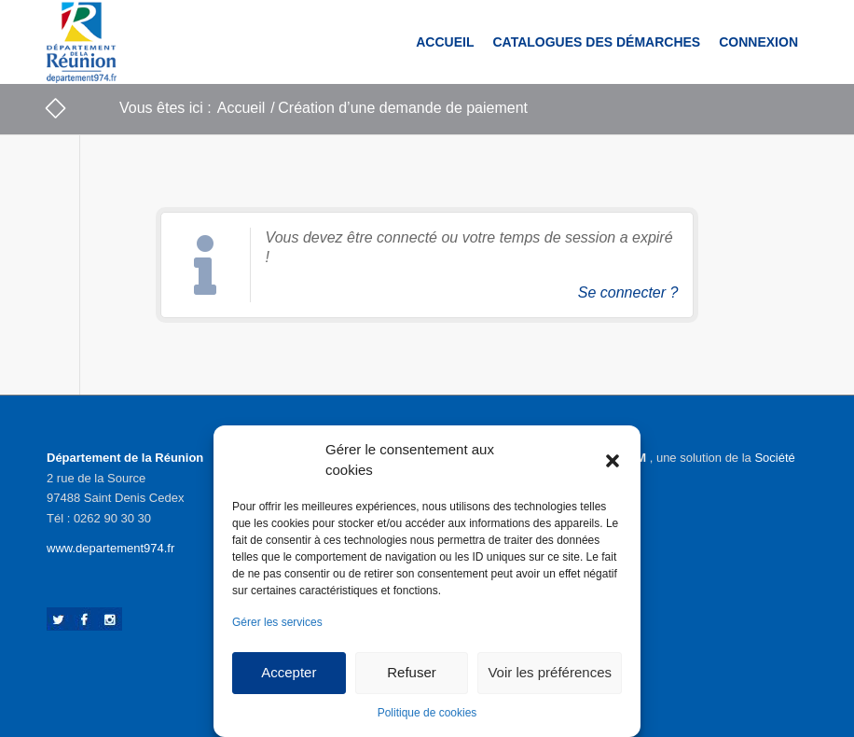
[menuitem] (444, 42)
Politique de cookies (427, 712)
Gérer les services (277, 622)
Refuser (411, 672)
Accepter (288, 672)
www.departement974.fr (110, 548)
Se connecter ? (628, 292)
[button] (612, 460)
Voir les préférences (550, 672)
